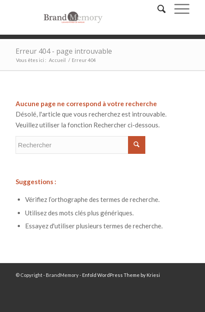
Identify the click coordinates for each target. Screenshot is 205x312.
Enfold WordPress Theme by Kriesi (121, 275)
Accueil (57, 60)
